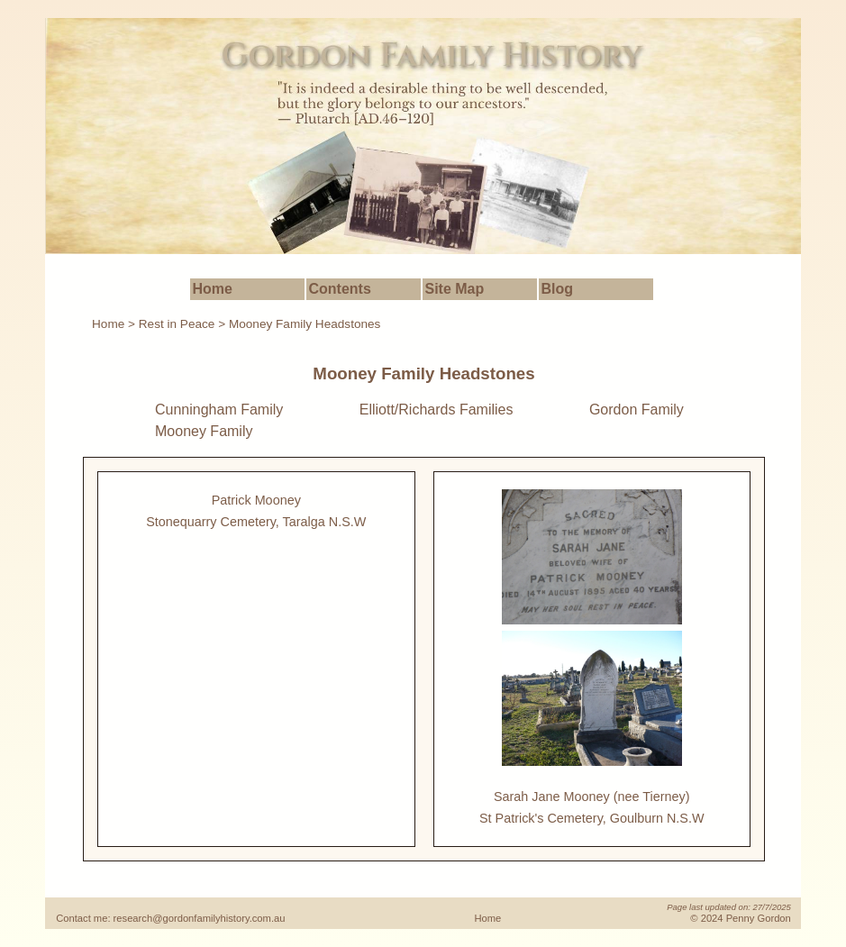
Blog (557, 288)
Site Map (455, 288)
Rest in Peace (177, 324)
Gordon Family (636, 409)
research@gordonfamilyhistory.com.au (200, 918)
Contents (340, 288)
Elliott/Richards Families (436, 409)
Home (212, 288)
